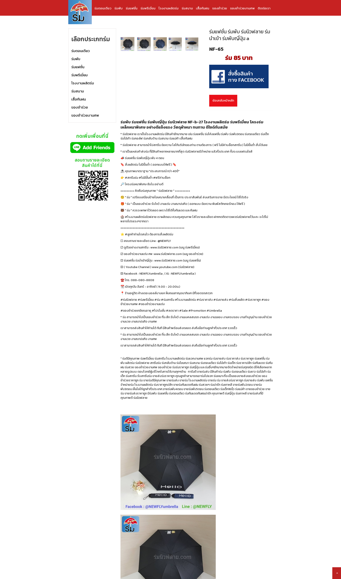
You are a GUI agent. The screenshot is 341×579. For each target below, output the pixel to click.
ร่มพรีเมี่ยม (147, 8)
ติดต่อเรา (264, 8)
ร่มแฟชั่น (131, 8)
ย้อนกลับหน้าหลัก (223, 100)
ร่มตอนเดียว (102, 8)
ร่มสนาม (187, 8)
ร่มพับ (118, 8)
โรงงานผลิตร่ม (169, 8)
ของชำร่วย (219, 8)
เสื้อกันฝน (202, 8)
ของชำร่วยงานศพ (242, 8)
